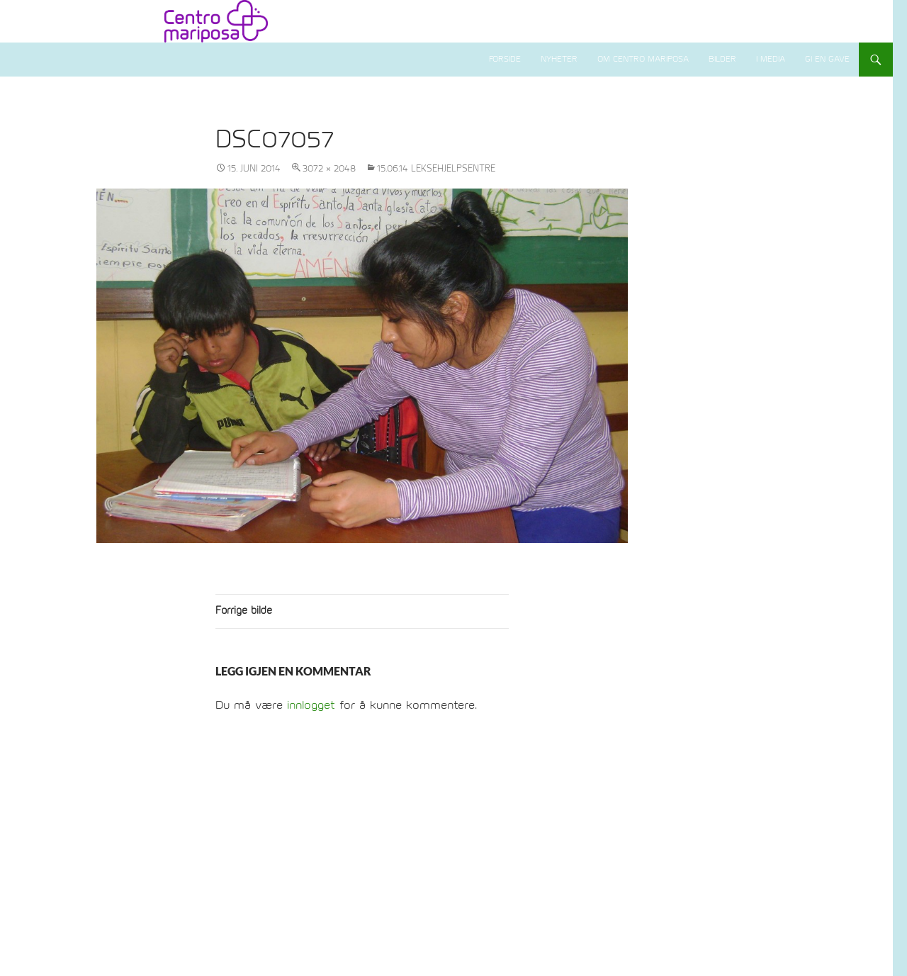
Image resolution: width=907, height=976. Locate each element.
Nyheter (559, 59)
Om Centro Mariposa (643, 59)
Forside (505, 59)
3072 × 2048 (329, 168)
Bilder (722, 59)
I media (770, 59)
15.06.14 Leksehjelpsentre (436, 168)
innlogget (311, 705)
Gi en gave (827, 59)
